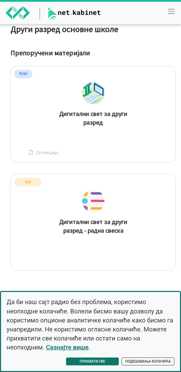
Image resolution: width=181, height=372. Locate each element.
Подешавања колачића (148, 361)
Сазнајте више (67, 347)
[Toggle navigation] (171, 11)
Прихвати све (92, 361)
